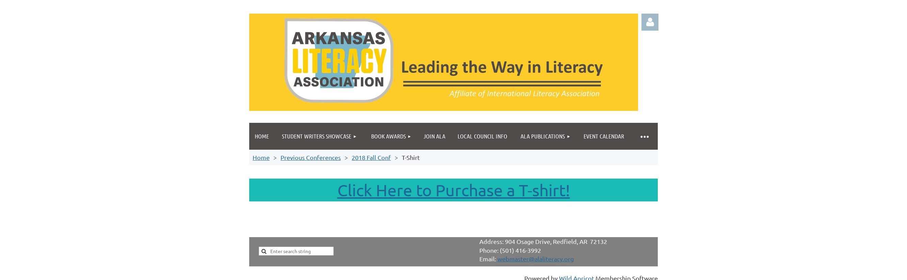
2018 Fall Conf (371, 157)
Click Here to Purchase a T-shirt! (453, 189)
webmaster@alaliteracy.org (535, 258)
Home (261, 157)
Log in (649, 22)
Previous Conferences (311, 157)
